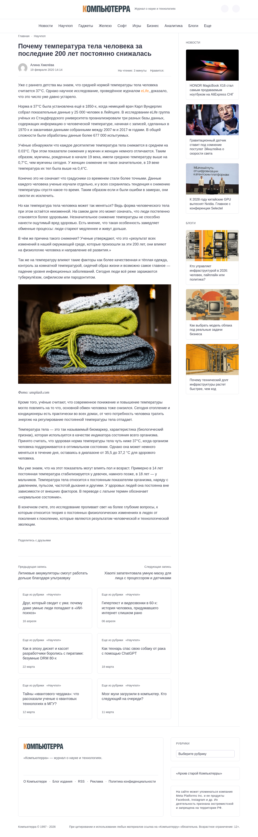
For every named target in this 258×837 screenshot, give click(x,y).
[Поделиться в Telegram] (29, 548)
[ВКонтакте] (21, 9)
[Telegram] (36, 9)
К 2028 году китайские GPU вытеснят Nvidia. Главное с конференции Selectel (210, 204)
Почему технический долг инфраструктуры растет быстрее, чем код (209, 384)
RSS (81, 781)
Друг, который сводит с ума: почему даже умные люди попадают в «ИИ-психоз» (53, 608)
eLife (145, 91)
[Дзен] (43, 9)
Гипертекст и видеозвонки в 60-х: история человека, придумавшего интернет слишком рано (130, 608)
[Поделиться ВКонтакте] (21, 548)
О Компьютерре (35, 781)
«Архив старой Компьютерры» (199, 773)
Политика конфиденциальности (132, 781)
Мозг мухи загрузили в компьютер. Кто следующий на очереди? (134, 696)
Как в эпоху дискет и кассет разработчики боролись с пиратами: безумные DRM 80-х (53, 653)
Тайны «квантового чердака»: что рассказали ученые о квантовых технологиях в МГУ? (51, 699)
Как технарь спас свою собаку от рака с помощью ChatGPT (133, 651)
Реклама (96, 781)
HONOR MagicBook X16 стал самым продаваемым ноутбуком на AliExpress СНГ (212, 90)
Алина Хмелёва (42, 65)
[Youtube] (28, 9)
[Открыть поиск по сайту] (236, 8)
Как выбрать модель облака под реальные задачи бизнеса (211, 329)
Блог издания (62, 781)
